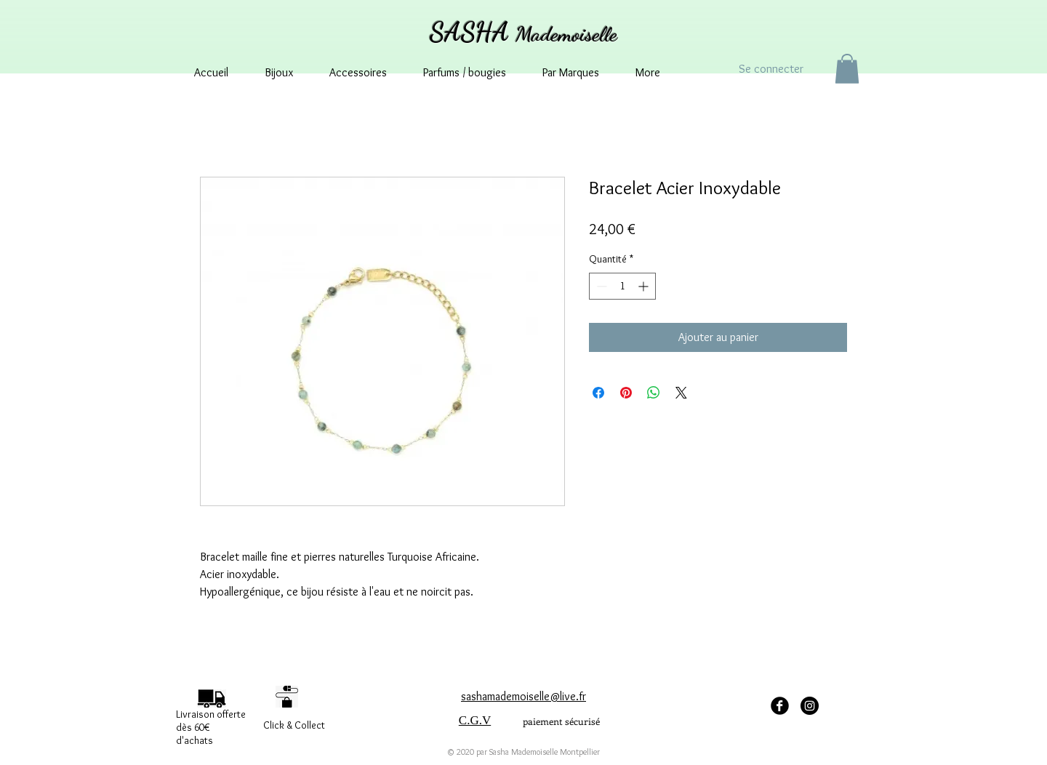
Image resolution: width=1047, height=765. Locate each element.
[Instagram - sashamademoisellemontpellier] (810, 706)
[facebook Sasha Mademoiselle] (780, 706)
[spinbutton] (622, 286)
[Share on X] (681, 392)
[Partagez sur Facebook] (598, 392)
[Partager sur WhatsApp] (653, 392)
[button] (847, 69)
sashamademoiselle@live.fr (523, 696)
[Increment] (644, 286)
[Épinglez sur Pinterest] (626, 392)
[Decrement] (600, 286)
